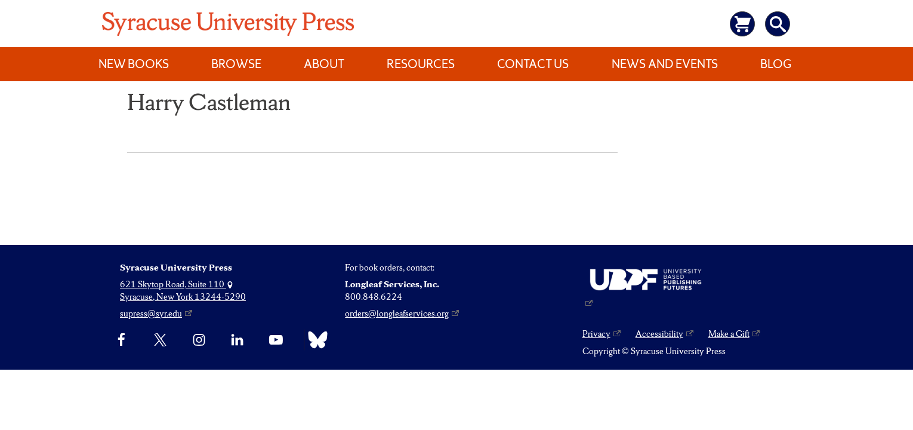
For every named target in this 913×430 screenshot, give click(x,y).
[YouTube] (276, 339)
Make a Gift (728, 333)
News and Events (665, 64)
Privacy (596, 333)
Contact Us (533, 64)
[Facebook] (121, 339)
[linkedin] (237, 339)
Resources (421, 64)
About (324, 64)
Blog (775, 64)
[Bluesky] (314, 339)
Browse (236, 64)
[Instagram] (199, 339)
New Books (133, 64)
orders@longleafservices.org (397, 313)
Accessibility (659, 333)
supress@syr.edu (151, 313)
